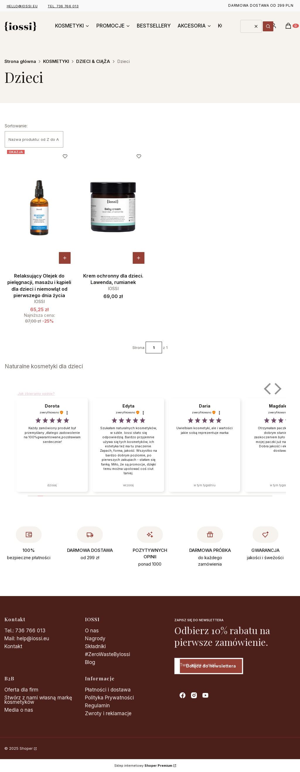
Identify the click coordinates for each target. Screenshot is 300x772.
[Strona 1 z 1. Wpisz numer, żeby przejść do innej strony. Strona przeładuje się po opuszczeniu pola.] (154, 347)
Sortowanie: (16, 125)
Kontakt (13, 646)
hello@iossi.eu (22, 6)
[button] (268, 26)
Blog (90, 662)
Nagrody (95, 638)
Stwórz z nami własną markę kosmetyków (38, 700)
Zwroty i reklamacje (108, 713)
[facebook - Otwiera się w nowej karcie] (182, 695)
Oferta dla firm (21, 690)
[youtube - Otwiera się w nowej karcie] (205, 695)
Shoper (26, 748)
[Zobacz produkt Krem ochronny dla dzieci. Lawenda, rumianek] (138, 258)
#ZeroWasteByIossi (107, 654)
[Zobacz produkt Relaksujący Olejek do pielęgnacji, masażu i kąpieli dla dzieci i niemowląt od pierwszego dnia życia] (65, 258)
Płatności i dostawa (108, 690)
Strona (138, 347)
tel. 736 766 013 (63, 6)
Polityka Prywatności (109, 698)
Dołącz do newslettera (211, 666)
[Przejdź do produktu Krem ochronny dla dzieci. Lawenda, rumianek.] (113, 207)
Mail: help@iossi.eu (26, 638)
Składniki (95, 646)
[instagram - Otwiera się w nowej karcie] (193, 695)
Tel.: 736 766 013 (24, 631)
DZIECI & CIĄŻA (93, 61)
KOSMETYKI (56, 61)
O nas (92, 631)
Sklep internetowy (143, 766)
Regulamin (97, 705)
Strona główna (20, 61)
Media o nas (18, 710)
